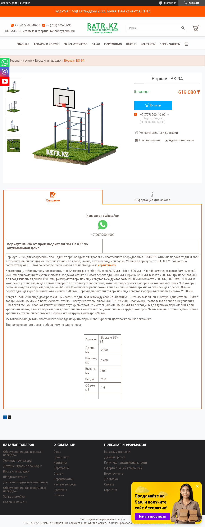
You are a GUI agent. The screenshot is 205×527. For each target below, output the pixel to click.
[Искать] (183, 28)
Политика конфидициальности (125, 462)
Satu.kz (121, 519)
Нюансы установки (117, 451)
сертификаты (107, 265)
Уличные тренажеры (17, 460)
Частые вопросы (65, 484)
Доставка (60, 490)
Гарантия (110, 490)
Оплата (59, 495)
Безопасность (114, 473)
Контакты (148, 44)
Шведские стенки (15, 477)
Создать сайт (9, 2)
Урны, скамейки (14, 496)
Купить (155, 105)
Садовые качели (14, 502)
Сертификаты (170, 44)
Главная (23, 44)
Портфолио (113, 44)
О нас (96, 44)
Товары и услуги (46, 44)
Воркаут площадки (48, 60)
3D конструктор (75, 44)
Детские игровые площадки (22, 466)
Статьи (131, 44)
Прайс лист (61, 457)
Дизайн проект (114, 457)
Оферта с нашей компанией (123, 468)
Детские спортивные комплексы (25, 482)
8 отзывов (170, 2)
